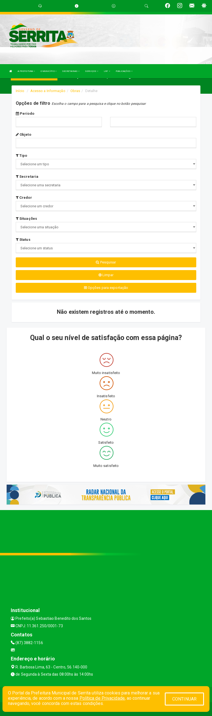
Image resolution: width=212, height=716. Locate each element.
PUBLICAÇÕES (124, 71)
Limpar (106, 275)
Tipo (21, 155)
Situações (26, 218)
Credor (24, 197)
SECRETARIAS (71, 71)
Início (20, 91)
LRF (107, 71)
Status (23, 239)
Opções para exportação (106, 288)
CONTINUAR (184, 699)
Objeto (23, 134)
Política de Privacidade (102, 698)
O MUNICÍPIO (49, 71)
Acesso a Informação (47, 91)
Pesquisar (106, 262)
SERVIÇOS (91, 71)
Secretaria (27, 176)
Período (25, 113)
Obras (75, 91)
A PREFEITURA (26, 71)
